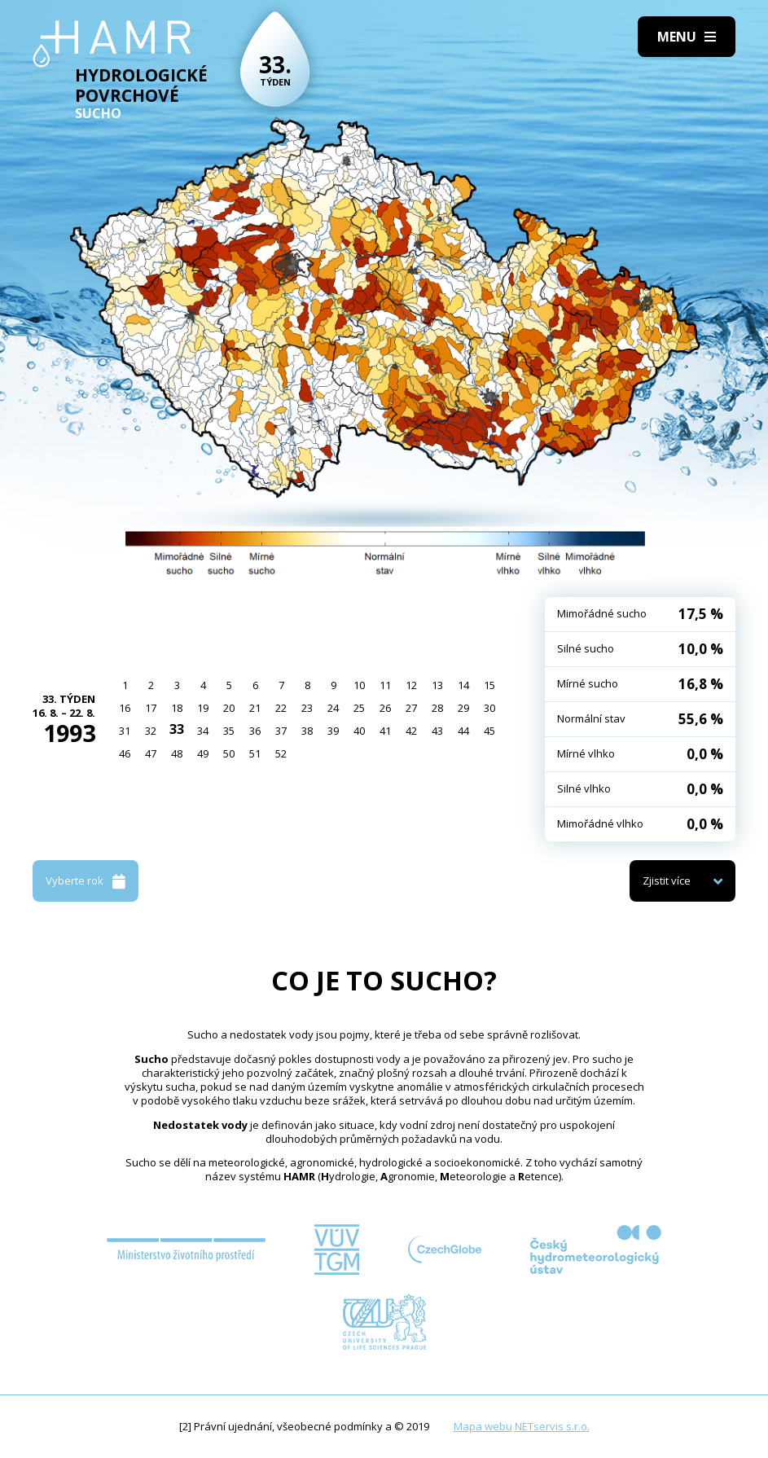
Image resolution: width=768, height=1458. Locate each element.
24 (333, 707)
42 (411, 730)
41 (385, 730)
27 (411, 707)
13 (437, 685)
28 (437, 707)
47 (150, 753)
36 (255, 730)
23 (307, 707)
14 (463, 685)
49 (202, 753)
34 (202, 730)
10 (359, 685)
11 (385, 685)
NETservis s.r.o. (552, 1426)
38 (307, 730)
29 (463, 707)
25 (359, 707)
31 (124, 730)
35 (229, 730)
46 (124, 753)
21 (255, 707)
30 (489, 707)
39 (333, 730)
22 (281, 707)
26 (385, 707)
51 (255, 753)
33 (176, 729)
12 (411, 685)
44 (463, 730)
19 (202, 707)
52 (281, 753)
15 (489, 685)
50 (229, 753)
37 (281, 730)
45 (489, 730)
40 (359, 730)
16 (124, 707)
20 (229, 707)
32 (150, 730)
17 (150, 707)
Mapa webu (483, 1426)
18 (176, 707)
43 (437, 730)
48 (176, 753)
